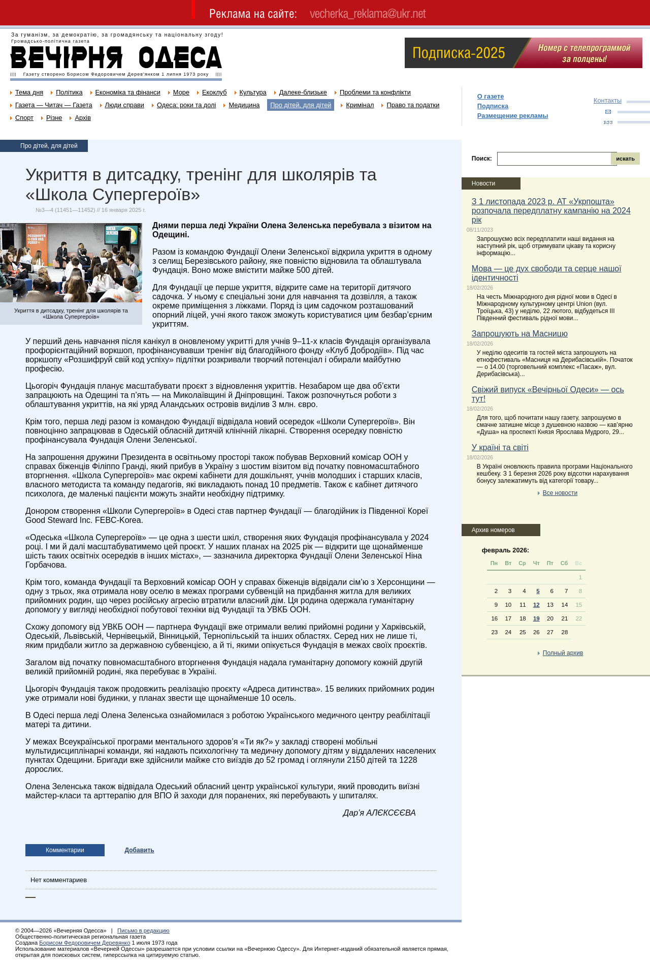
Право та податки (412, 105)
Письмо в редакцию (143, 930)
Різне (54, 117)
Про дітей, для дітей (300, 105)
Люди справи (124, 105)
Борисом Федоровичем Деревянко (84, 943)
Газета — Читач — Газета (53, 105)
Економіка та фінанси (127, 92)
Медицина (244, 105)
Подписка (492, 106)
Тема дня (29, 92)
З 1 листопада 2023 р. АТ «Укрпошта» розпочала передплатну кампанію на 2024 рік (551, 210)
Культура (253, 92)
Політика (69, 92)
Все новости (560, 492)
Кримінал (360, 105)
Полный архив (563, 653)
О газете (490, 96)
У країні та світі (500, 447)
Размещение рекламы (512, 115)
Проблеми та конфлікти (375, 92)
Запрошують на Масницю (520, 333)
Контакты (608, 100)
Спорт (24, 117)
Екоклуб (214, 92)
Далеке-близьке (303, 92)
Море (181, 92)
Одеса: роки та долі (186, 105)
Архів (83, 117)
